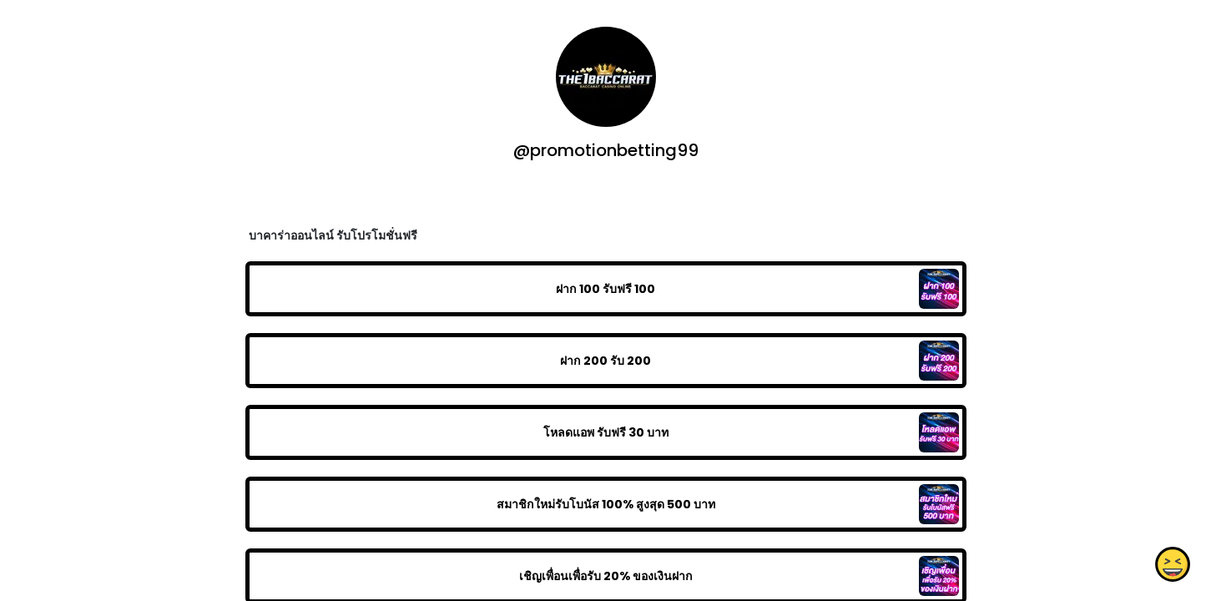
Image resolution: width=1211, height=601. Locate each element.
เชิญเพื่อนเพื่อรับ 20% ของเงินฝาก (605, 576)
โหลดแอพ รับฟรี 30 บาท (605, 432)
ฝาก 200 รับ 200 (605, 360)
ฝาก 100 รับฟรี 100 (605, 288)
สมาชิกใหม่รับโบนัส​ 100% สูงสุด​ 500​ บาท (605, 504)
